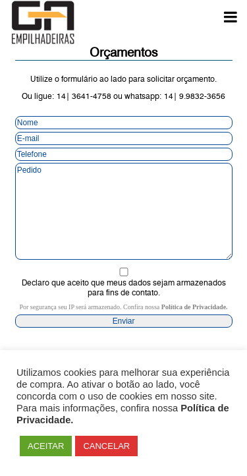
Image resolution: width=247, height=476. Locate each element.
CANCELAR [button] (106, 446)
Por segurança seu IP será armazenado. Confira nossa (123, 307)
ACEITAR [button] (46, 446)
